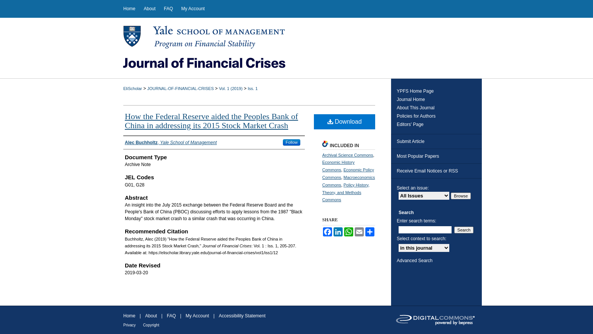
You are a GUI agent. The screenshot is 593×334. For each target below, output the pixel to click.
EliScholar (132, 88)
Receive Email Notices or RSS (427, 171)
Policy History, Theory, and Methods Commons (345, 192)
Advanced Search (415, 260)
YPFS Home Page (415, 91)
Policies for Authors (416, 116)
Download (345, 121)
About (151, 315)
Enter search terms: (416, 221)
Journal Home (411, 99)
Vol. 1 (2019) (230, 88)
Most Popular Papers (418, 156)
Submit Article (410, 141)
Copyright (151, 325)
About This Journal (416, 107)
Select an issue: (413, 188)
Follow (292, 142)
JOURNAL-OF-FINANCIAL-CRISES (180, 88)
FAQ (171, 315)
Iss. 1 (253, 88)
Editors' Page (410, 124)
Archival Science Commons (347, 155)
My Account (197, 315)
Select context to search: (421, 238)
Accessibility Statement (242, 315)
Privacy (129, 325)
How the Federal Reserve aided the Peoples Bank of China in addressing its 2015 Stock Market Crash (211, 121)
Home (129, 315)
